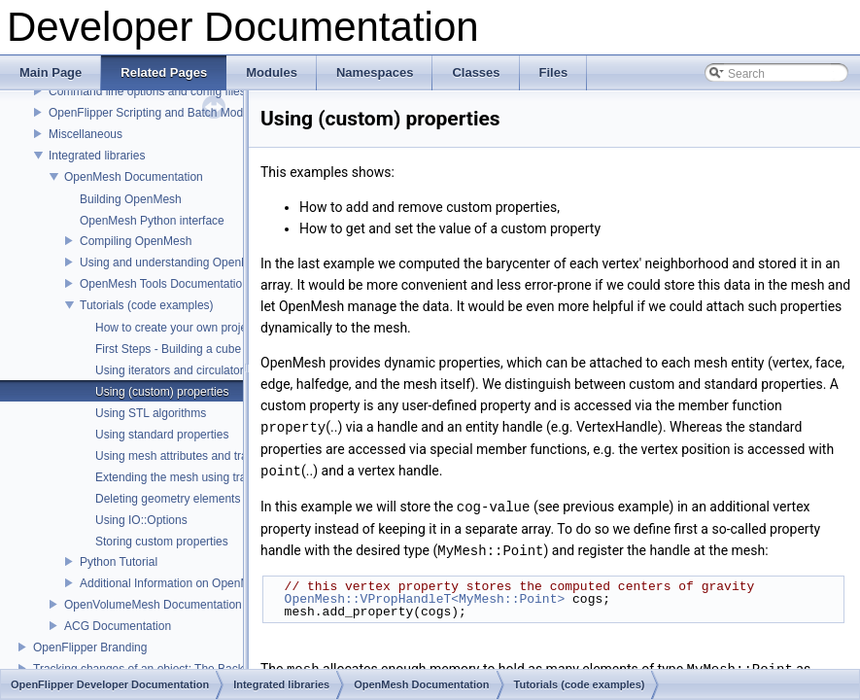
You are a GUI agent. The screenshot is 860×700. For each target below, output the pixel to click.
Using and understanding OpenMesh (174, 262)
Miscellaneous (85, 134)
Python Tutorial (118, 562)
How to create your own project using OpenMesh (221, 327)
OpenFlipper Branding (90, 647)
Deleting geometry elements (167, 499)
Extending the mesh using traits (176, 477)
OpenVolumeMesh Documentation (153, 605)
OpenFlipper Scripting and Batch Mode (149, 113)
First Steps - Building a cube (168, 349)
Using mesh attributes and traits (177, 456)
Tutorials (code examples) (147, 305)
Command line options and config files (147, 91)
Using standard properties (161, 434)
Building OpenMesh (131, 199)
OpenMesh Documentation (133, 177)
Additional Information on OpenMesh (174, 583)
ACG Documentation (117, 626)
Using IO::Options (141, 520)
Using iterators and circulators (172, 370)
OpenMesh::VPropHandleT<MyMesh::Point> (425, 595)
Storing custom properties (161, 541)
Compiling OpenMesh (135, 241)
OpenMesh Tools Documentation (164, 284)
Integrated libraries (97, 155)
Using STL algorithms (150, 413)
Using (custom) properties (161, 392)
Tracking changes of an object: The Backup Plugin (162, 669)
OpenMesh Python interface (152, 221)
